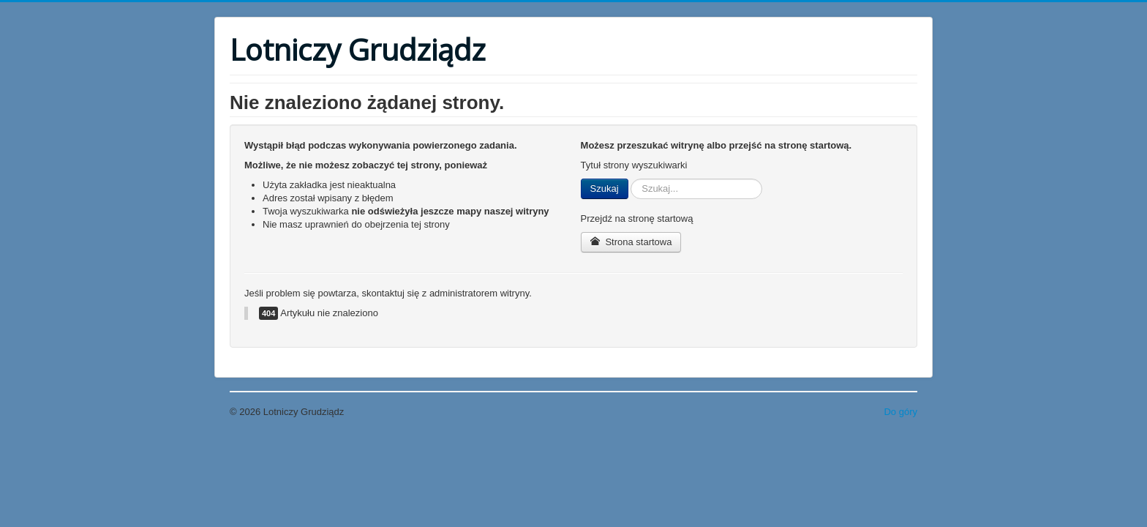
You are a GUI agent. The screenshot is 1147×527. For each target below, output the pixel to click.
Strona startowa (631, 241)
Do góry (900, 411)
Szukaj (604, 188)
